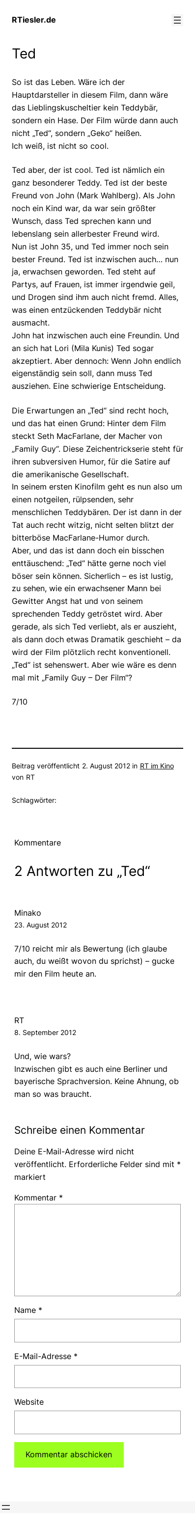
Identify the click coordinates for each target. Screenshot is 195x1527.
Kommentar (38, 1197)
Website (29, 1402)
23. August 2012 (40, 925)
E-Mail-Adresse (46, 1356)
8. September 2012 (45, 1032)
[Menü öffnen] (177, 20)
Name (28, 1310)
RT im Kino (157, 766)
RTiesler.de (34, 20)
